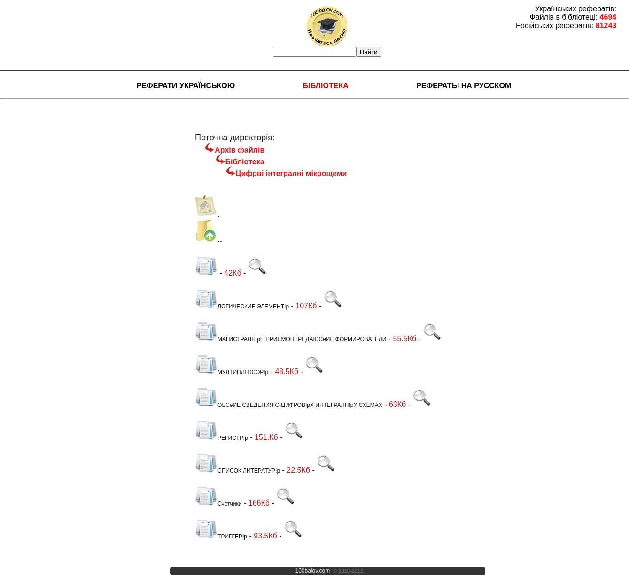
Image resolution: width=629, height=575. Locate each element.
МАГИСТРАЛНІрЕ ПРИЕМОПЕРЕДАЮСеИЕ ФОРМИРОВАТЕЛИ (290, 339)
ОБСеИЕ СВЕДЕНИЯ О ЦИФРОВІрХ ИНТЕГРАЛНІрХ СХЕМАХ (288, 405)
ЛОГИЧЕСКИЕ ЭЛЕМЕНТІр (242, 306)
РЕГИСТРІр (221, 438)
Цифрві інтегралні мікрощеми (291, 173)
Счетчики (218, 503)
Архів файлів (239, 150)
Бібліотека (326, 86)
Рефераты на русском (463, 86)
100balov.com (312, 570)
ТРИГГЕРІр (221, 536)
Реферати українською (186, 86)
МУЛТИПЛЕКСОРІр (231, 372)
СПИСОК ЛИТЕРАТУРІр (237, 471)
